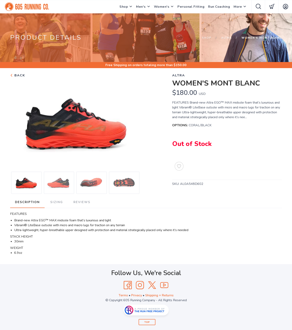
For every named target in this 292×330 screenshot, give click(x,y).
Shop (123, 6)
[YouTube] (164, 285)
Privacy (136, 295)
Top (147, 322)
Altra (226, 38)
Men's (141, 6)
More (238, 6)
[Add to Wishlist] (179, 166)
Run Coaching (219, 6)
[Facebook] (128, 285)
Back (17, 75)
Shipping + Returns (159, 295)
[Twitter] (152, 285)
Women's (162, 6)
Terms (123, 295)
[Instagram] (140, 285)
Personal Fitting (190, 6)
